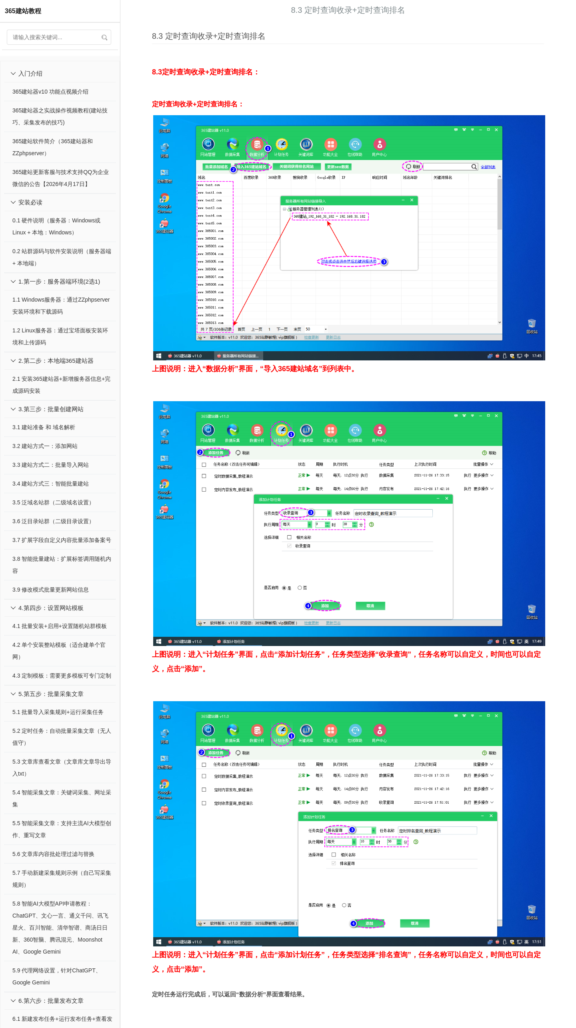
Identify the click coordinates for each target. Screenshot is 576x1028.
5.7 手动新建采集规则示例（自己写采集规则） (61, 879)
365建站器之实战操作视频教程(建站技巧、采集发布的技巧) (60, 116)
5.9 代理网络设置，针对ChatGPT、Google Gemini (56, 976)
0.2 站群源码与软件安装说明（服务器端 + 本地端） (61, 257)
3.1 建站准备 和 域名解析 (43, 427)
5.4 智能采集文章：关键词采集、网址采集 (61, 798)
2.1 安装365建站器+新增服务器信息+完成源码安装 (61, 385)
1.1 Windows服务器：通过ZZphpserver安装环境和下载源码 (61, 305)
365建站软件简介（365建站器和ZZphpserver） (52, 147)
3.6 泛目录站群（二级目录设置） (53, 521)
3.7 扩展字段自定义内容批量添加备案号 (61, 540)
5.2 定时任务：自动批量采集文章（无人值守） (61, 737)
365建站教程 (23, 11)
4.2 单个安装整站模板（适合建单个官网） (59, 651)
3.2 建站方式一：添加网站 (45, 446)
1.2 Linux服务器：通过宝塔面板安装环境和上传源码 (60, 336)
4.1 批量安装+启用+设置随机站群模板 (59, 626)
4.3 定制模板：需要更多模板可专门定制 (61, 675)
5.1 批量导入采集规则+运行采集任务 (58, 712)
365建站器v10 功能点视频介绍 (50, 91)
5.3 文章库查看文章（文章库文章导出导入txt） (61, 767)
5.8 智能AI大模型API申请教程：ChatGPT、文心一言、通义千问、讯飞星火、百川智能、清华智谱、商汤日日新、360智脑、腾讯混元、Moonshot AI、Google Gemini (60, 927)
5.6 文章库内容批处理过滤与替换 (53, 854)
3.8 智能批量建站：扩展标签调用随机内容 (61, 565)
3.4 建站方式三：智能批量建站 (50, 483)
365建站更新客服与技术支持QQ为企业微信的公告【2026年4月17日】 (60, 178)
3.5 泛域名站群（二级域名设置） (53, 502)
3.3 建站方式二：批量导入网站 (50, 465)
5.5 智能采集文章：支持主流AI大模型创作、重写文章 (61, 829)
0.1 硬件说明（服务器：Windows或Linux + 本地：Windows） (56, 226)
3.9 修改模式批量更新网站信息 (50, 589)
